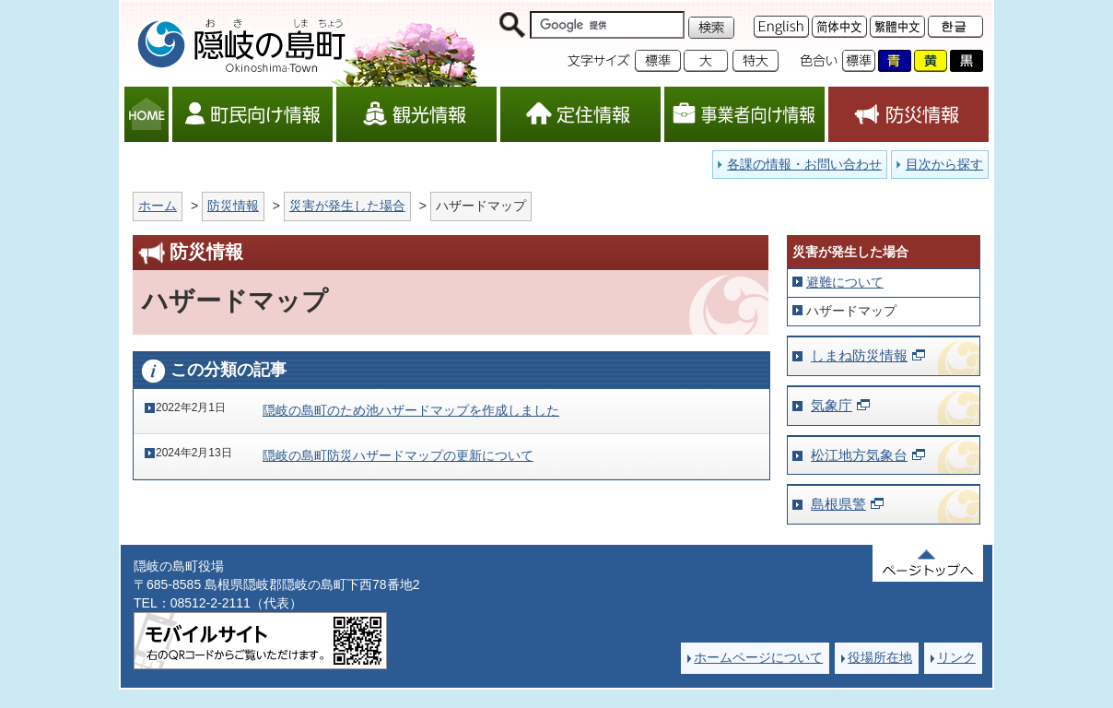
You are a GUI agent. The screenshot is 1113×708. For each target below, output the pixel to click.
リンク (956, 657)
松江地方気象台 (859, 455)
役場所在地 (880, 657)
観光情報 (416, 114)
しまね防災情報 (859, 355)
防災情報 (908, 114)
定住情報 (580, 114)
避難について (845, 282)
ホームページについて (758, 657)
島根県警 (838, 504)
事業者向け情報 (744, 114)
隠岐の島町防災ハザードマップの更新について (398, 455)
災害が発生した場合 (347, 205)
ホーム (157, 205)
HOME (146, 114)
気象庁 (831, 405)
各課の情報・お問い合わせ (804, 164)
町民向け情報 (252, 114)
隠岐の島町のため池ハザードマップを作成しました (411, 410)
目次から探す (944, 164)
